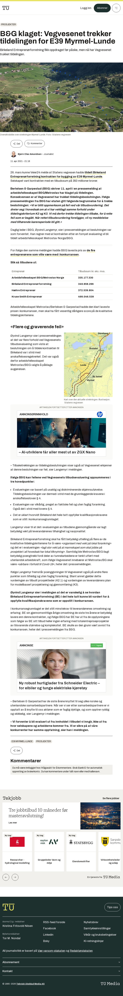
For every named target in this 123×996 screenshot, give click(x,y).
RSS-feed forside (54, 922)
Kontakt (61, 971)
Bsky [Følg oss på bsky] (46, 941)
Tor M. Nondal (11, 938)
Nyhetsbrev (91, 922)
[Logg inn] (85, 8)
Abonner (102, 8)
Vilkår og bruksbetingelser (100, 934)
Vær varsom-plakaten (51, 950)
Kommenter (34, 143)
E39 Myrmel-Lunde (22, 741)
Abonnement (61, 962)
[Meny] (116, 8)
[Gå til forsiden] (5, 8)
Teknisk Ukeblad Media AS (30, 984)
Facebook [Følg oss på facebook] (49, 928)
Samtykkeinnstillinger (97, 928)
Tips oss (112, 907)
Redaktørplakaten (81, 950)
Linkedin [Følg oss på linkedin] (48, 934)
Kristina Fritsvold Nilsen (17, 925)
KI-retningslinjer (94, 941)
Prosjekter (8, 24)
